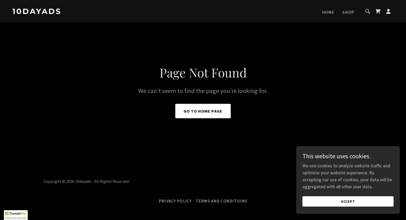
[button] (388, 11)
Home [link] (328, 12)
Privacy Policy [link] (175, 200)
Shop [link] (348, 12)
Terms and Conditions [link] (221, 200)
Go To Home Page (203, 111)
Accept (348, 201)
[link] (65, 12)
